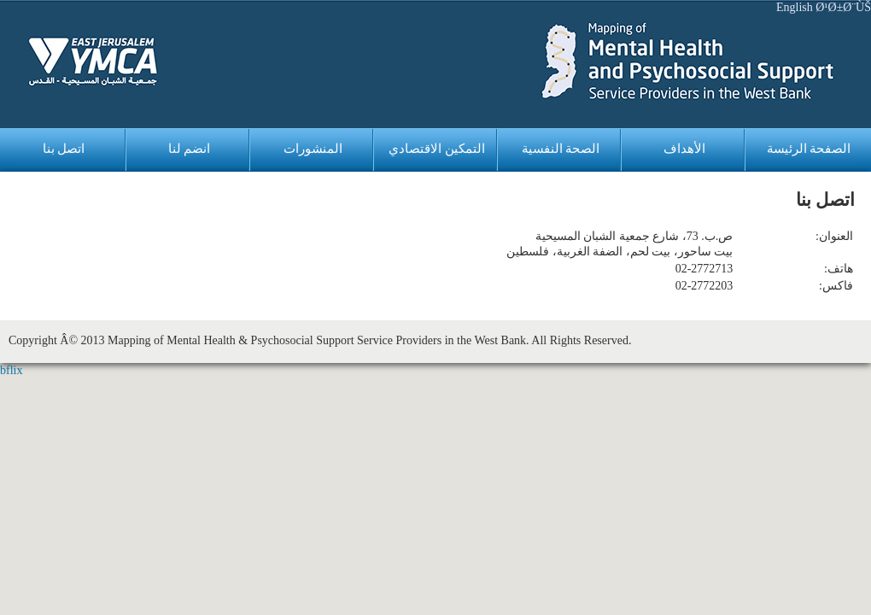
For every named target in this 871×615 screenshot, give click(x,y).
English (794, 7)
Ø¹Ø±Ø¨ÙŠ (843, 7)
